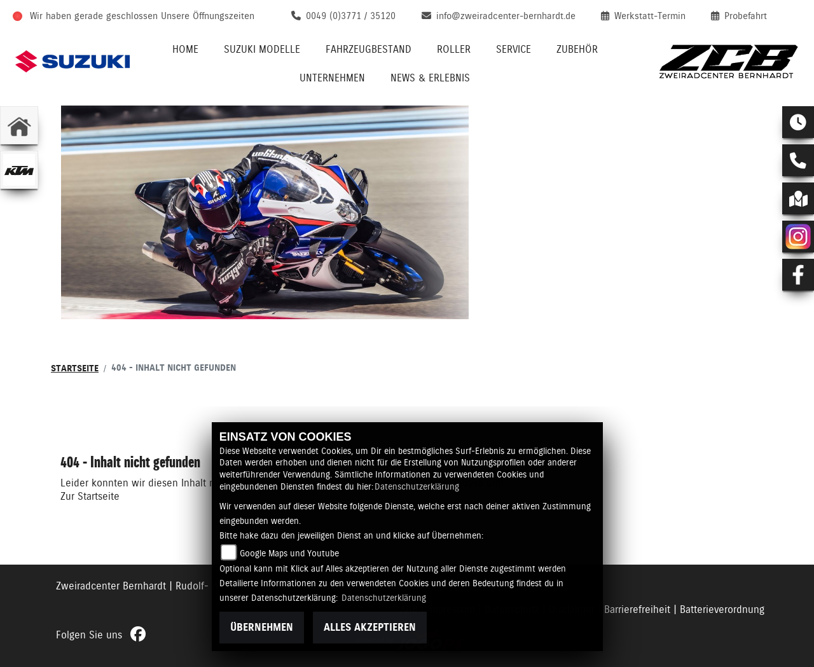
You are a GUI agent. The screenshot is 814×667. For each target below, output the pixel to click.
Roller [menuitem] (454, 49)
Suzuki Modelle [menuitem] (262, 49)
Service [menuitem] (513, 49)
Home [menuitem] (185, 49)
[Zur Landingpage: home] (19, 125)
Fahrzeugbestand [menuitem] (368, 49)
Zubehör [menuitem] (577, 49)
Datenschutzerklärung (417, 486)
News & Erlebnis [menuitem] (430, 78)
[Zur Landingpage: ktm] (19, 170)
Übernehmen (261, 627)
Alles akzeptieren (370, 627)
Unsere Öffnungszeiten (207, 16)
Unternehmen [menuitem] (332, 78)
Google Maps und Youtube (289, 553)
